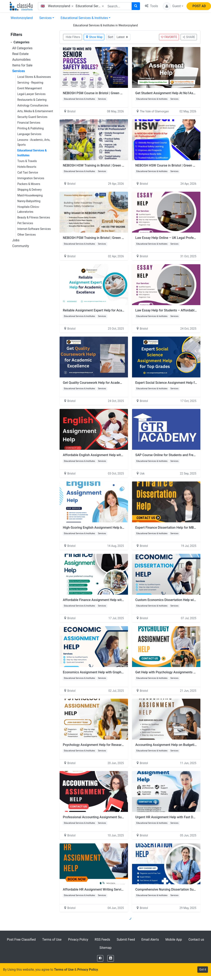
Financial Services (28, 122)
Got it (202, 969)
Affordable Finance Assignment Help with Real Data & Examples (109, 600)
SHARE (188, 37)
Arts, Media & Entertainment (35, 111)
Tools (151, 6)
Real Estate (20, 54)
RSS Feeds (102, 939)
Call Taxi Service (27, 172)
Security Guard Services (32, 117)
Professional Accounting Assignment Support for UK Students (108, 817)
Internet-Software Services (34, 229)
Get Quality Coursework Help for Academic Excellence (102, 383)
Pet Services (25, 223)
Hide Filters (73, 37)
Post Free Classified (21, 939)
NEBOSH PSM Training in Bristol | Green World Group (101, 238)
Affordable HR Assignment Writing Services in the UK (101, 889)
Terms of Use (52, 939)
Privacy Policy (78, 939)
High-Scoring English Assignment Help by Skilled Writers (104, 527)
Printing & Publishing (30, 128)
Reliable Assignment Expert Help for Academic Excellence (105, 310)
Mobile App (173, 939)
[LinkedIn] (110, 958)
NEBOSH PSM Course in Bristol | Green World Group (100, 93)
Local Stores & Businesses (34, 76)
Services (45, 18)
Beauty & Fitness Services (33, 217)
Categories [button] (20, 42)
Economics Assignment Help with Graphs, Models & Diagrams (108, 672)
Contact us (196, 939)
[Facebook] (100, 958)
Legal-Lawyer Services (31, 94)
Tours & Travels (27, 161)
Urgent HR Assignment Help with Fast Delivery (169, 817)
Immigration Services (30, 178)
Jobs (15, 240)
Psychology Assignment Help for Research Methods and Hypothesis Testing (118, 745)
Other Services (26, 234)
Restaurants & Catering (32, 99)
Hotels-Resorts (26, 166)
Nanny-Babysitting (28, 201)
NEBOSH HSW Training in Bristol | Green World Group (101, 165)
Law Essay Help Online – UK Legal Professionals (170, 238)
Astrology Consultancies (32, 105)
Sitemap (106, 948)
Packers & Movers (28, 184)
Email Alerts (150, 939)
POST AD (199, 6)
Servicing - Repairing (30, 82)
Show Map (94, 37)
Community (20, 246)
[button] (173, 6)
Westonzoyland (22, 18)
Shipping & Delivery (29, 189)
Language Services (29, 134)
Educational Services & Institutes (84, 18)
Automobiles (21, 60)
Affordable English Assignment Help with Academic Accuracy (107, 455)
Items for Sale (22, 65)
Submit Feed (126, 939)
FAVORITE (169, 37)
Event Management (29, 88)
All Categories (22, 48)
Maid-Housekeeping (30, 195)
